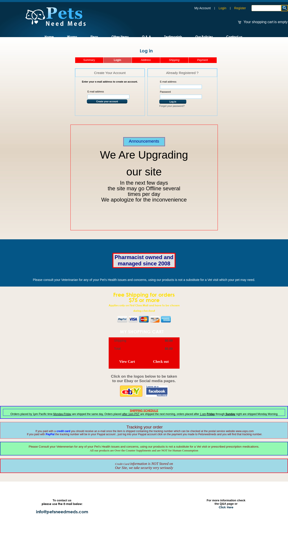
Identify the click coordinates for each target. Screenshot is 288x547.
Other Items (120, 36)
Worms (72, 36)
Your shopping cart (259, 22)
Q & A (146, 36)
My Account (202, 8)
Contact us (234, 36)
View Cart (127, 361)
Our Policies (204, 36)
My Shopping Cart (142, 331)
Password (165, 91)
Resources (153, 501)
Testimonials (173, 36)
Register (240, 8)
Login (222, 8)
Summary (89, 60)
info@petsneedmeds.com (62, 511)
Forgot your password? (172, 106)
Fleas (94, 36)
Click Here (226, 507)
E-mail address (96, 91)
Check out (161, 361)
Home (49, 36)
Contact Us (118, 514)
